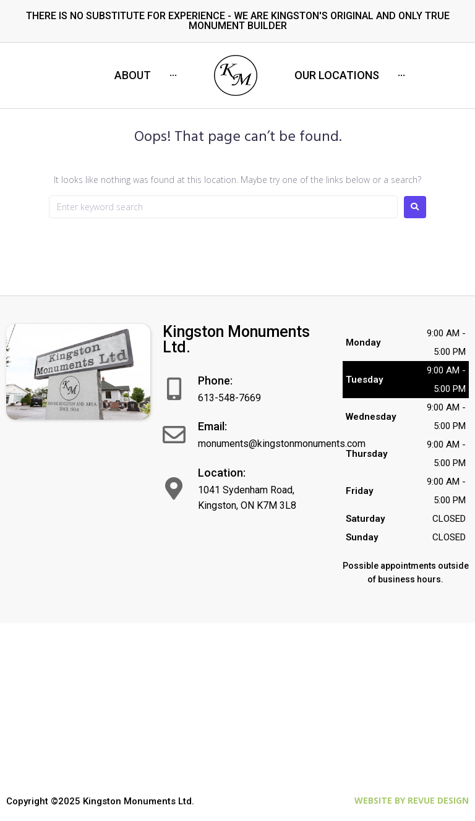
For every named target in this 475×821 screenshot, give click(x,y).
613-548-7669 (229, 398)
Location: (222, 472)
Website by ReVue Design (411, 800)
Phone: (215, 380)
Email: (212, 426)
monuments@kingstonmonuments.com (282, 443)
